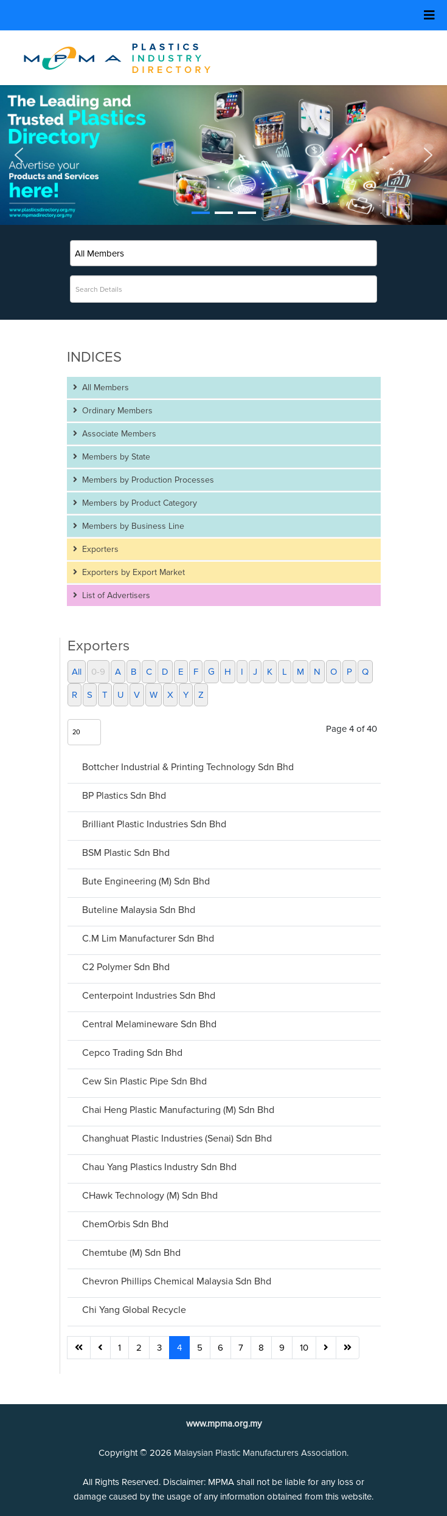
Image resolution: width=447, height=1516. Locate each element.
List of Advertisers (115, 595)
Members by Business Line (132, 526)
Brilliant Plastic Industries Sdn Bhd (154, 824)
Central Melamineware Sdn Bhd (149, 1024)
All (76, 671)
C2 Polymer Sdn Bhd (126, 967)
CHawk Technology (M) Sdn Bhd (150, 1196)
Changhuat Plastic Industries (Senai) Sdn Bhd (177, 1138)
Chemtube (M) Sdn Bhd (131, 1253)
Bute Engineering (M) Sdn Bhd (146, 881)
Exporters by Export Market (132, 572)
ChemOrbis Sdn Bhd (125, 1224)
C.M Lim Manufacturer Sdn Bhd (148, 938)
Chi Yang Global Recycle (134, 1310)
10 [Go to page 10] (304, 1347)
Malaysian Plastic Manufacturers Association (260, 1452)
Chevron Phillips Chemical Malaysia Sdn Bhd (176, 1281)
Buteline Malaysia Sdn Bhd (138, 910)
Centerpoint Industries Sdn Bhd (148, 996)
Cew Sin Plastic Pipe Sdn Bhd (144, 1081)
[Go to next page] (326, 1347)
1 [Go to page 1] (119, 1347)
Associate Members (118, 434)
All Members (104, 387)
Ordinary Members (116, 410)
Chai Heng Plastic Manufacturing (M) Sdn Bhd (178, 1110)
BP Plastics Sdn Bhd (124, 796)
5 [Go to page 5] (200, 1347)
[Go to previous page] (100, 1347)
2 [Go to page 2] (139, 1347)
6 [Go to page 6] (220, 1347)
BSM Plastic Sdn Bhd (126, 853)
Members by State (115, 457)
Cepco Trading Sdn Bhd (132, 1053)
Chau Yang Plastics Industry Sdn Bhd (159, 1167)
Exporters (99, 549)
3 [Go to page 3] (159, 1347)
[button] (223, 155)
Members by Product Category (138, 503)
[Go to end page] (347, 1347)
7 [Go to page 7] (240, 1347)
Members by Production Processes (147, 480)
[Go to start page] (79, 1347)
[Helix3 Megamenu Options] (429, 16)
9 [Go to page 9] (282, 1347)
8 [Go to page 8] (261, 1347)
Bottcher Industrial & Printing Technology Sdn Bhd (188, 767)
